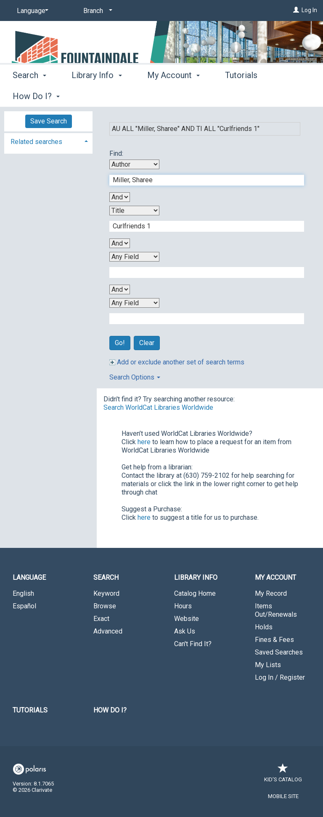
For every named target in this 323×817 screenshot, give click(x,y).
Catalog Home (195, 593)
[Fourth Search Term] (202, 318)
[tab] (48, 140)
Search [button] (29, 95)
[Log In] (296, 10)
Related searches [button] (36, 142)
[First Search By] (134, 164)
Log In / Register (280, 677)
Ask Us (184, 631)
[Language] (31, 11)
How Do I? (110, 710)
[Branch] (96, 11)
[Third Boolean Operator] (119, 289)
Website (186, 619)
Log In (309, 10)
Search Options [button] (134, 377)
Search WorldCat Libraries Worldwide (158, 407)
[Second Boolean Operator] (119, 243)
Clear (146, 343)
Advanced (107, 631)
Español (24, 606)
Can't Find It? (193, 644)
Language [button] (29, 577)
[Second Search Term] (202, 226)
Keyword (106, 593)
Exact (101, 619)
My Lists (268, 665)
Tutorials (30, 710)
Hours (183, 606)
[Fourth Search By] (134, 303)
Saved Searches (279, 652)
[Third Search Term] (202, 272)
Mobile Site (283, 796)
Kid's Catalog (283, 775)
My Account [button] (173, 95)
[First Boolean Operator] (119, 197)
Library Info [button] (96, 95)
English (23, 593)
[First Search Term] (202, 180)
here (144, 442)
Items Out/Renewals (276, 610)
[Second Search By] (134, 210)
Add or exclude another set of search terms (176, 362)
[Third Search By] (134, 257)
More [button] (241, 96)
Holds (264, 627)
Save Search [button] (48, 121)
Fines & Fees (274, 640)
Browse (104, 606)
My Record (271, 593)
